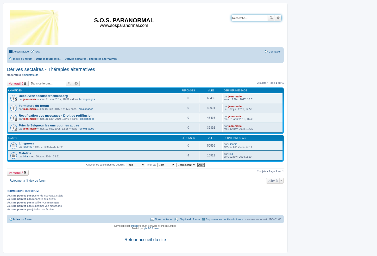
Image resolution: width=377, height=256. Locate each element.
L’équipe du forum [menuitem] (189, 219)
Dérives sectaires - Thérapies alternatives (51, 69)
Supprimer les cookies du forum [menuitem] (224, 219)
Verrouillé (16, 83)
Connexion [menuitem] (275, 51)
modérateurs (31, 74)
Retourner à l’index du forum (28, 180)
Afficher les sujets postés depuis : (115, 164)
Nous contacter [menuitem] (164, 219)
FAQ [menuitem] (37, 51)
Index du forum (22, 219)
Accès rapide (21, 51)
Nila (25, 156)
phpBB (134, 226)
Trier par (160, 164)
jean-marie (30, 99)
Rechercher (271, 18)
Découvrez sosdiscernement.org (43, 96)
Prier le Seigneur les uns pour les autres (49, 125)
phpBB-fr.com (151, 228)
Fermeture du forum (34, 105)
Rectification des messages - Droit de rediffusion (55, 115)
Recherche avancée (278, 18)
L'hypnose (26, 143)
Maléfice (25, 153)
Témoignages (87, 99)
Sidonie (27, 146)
